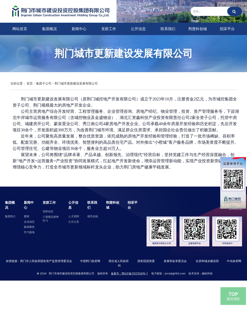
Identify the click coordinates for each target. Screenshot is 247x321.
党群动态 (48, 211)
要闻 (26, 216)
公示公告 (73, 221)
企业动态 (29, 221)
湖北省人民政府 (118, 261)
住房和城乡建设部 (207, 261)
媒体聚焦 (29, 226)
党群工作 (108, 29)
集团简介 (10, 216)
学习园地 (29, 232)
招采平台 (227, 29)
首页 (30, 83)
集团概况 (49, 29)
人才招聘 (73, 216)
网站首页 (19, 29)
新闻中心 (79, 29)
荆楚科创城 (197, 29)
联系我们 (168, 29)
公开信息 (138, 29)
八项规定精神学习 (51, 218)
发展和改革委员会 (175, 261)
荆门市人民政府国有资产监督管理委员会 (46, 261)
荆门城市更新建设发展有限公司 (76, 83)
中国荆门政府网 (90, 261)
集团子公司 (43, 83)
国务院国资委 (146, 261)
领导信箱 (92, 216)
